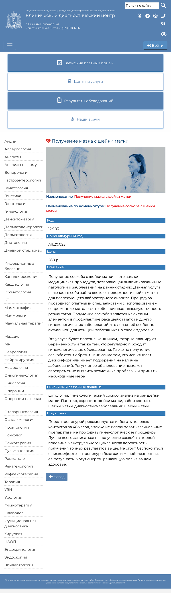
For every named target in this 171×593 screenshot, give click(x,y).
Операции (14, 391)
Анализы (12, 157)
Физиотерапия (18, 505)
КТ (6, 300)
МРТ (8, 344)
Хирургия (13, 534)
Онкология (14, 383)
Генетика (12, 196)
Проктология (16, 427)
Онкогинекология (21, 375)
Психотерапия (17, 443)
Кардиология (16, 284)
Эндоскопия (15, 557)
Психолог (13, 435)
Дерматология (18, 235)
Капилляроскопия (21, 276)
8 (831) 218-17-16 (69, 28)
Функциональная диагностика (20, 523)
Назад (57, 477)
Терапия (12, 482)
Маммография (18, 308)
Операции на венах (22, 399)
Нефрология (16, 367)
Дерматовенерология (25, 227)
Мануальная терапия (24, 323)
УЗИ (8, 490)
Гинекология (16, 211)
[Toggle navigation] (10, 45)
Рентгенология (18, 466)
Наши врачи (85, 119)
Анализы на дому (20, 165)
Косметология (17, 292)
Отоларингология (21, 412)
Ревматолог (15, 458)
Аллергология (17, 149)
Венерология (17, 172)
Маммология (16, 315)
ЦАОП (10, 542)
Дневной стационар (23, 250)
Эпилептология (19, 565)
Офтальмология (19, 420)
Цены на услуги (85, 81)
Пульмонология (19, 451)
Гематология (16, 188)
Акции (10, 141)
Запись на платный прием (85, 62)
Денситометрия (19, 219)
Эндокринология (20, 549)
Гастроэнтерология (22, 180)
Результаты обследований (85, 100)
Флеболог (13, 513)
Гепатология (16, 204)
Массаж (11, 336)
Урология (13, 497)
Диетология (15, 242)
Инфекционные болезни (19, 266)
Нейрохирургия (19, 360)
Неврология (15, 352)
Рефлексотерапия (21, 474)
